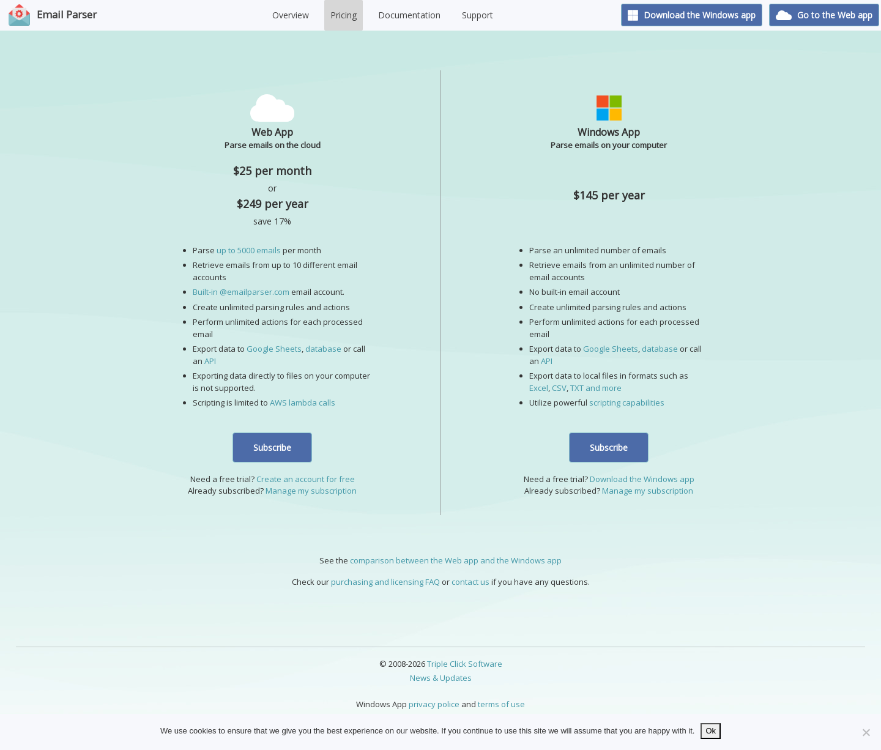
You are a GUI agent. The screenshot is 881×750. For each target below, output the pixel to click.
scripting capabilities (626, 402)
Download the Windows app (692, 15)
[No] (866, 732)
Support (477, 15)
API (210, 360)
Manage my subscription (311, 490)
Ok (710, 730)
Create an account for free (305, 479)
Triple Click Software (464, 663)
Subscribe (272, 447)
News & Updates (441, 677)
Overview (290, 15)
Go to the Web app (824, 15)
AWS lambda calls (302, 402)
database (323, 348)
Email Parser (67, 14)
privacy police (434, 704)
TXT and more (596, 387)
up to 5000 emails (249, 250)
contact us (470, 581)
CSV (559, 387)
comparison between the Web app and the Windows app (456, 560)
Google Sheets (274, 348)
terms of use (501, 704)
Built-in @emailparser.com (241, 291)
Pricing (343, 15)
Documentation (409, 15)
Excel (538, 387)
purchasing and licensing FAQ (385, 581)
